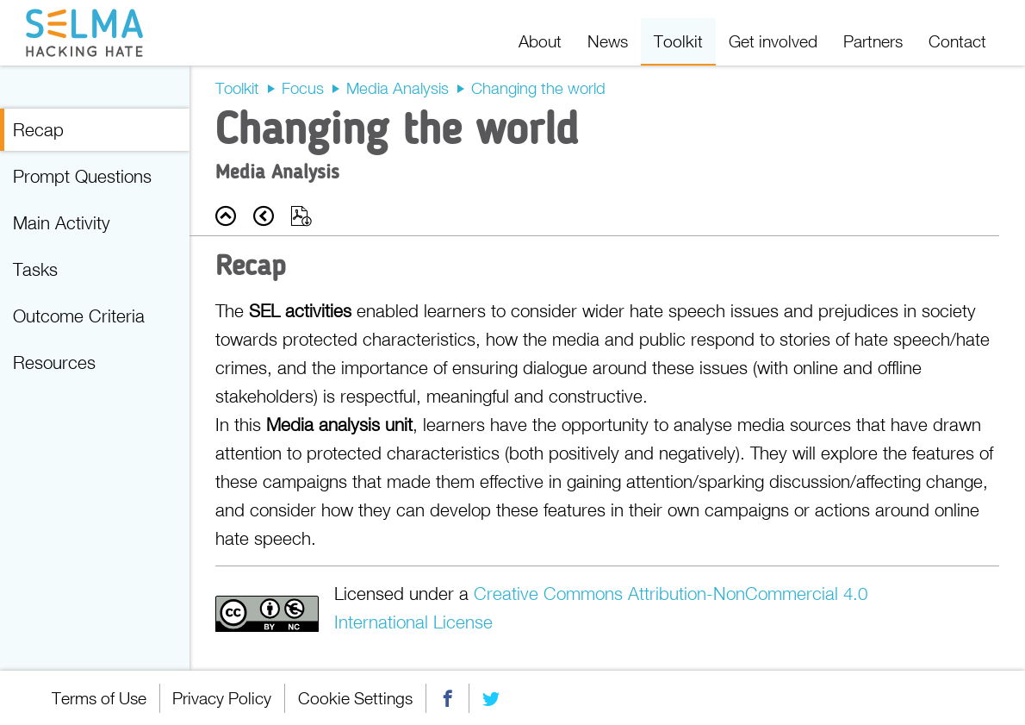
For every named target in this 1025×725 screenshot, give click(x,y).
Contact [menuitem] (957, 41)
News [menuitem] (607, 41)
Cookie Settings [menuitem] (356, 698)
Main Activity (61, 222)
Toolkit (237, 87)
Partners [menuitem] (873, 41)
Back (225, 216)
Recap (38, 129)
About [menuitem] (540, 41)
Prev (263, 216)
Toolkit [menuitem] (678, 41)
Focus (303, 87)
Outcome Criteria (79, 315)
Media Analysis (397, 87)
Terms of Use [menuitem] (99, 698)
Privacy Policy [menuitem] (222, 698)
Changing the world (538, 87)
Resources (54, 362)
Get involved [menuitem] (773, 41)
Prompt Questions (82, 176)
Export (301, 216)
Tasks (35, 269)
